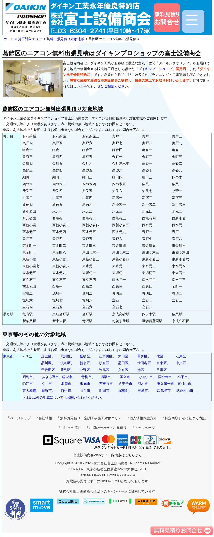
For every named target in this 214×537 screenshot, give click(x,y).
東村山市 (184, 384)
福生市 (85, 390)
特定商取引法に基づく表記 (185, 418)
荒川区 (65, 356)
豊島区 (65, 370)
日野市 (47, 390)
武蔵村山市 (184, 390)
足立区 (46, 356)
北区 (160, 356)
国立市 (125, 377)
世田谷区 (144, 363)
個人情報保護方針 (143, 418)
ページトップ (20, 418)
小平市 (182, 377)
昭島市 (27, 377)
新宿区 (85, 363)
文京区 (123, 370)
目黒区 (162, 370)
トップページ (145, 428)
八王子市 (125, 384)
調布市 (85, 384)
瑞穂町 (124, 390)
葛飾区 (142, 356)
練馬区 (104, 370)
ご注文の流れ (71, 428)
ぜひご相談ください (112, 86)
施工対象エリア (30, 39)
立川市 (47, 384)
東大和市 (29, 390)
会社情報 (45, 418)
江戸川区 (106, 356)
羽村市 (143, 384)
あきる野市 (50, 377)
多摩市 (66, 384)
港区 (140, 370)
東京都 (8, 356)
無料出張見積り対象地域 (65, 39)
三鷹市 (143, 390)
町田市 (104, 390)
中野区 (85, 370)
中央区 (181, 363)
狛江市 (27, 384)
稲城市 (67, 377)
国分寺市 (165, 377)
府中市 (66, 390)
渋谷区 (65, 363)
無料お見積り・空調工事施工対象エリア (91, 418)
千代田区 (48, 370)
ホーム (8, 39)
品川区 (46, 363)
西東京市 (106, 384)
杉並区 (104, 363)
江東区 (181, 356)
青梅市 (86, 377)
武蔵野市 (164, 390)
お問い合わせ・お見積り (108, 428)
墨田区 (123, 363)
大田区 (123, 356)
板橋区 (85, 356)
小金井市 (146, 377)
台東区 (162, 363)
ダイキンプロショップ (155, 69)
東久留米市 (165, 384)
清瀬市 (106, 377)
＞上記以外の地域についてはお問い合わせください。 (63, 397)
